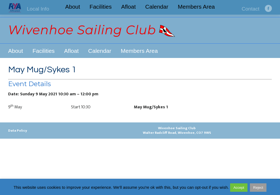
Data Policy (17, 131)
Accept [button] (238, 188)
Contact (250, 9)
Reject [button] (258, 188)
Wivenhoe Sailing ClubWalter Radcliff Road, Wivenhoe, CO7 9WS (177, 130)
